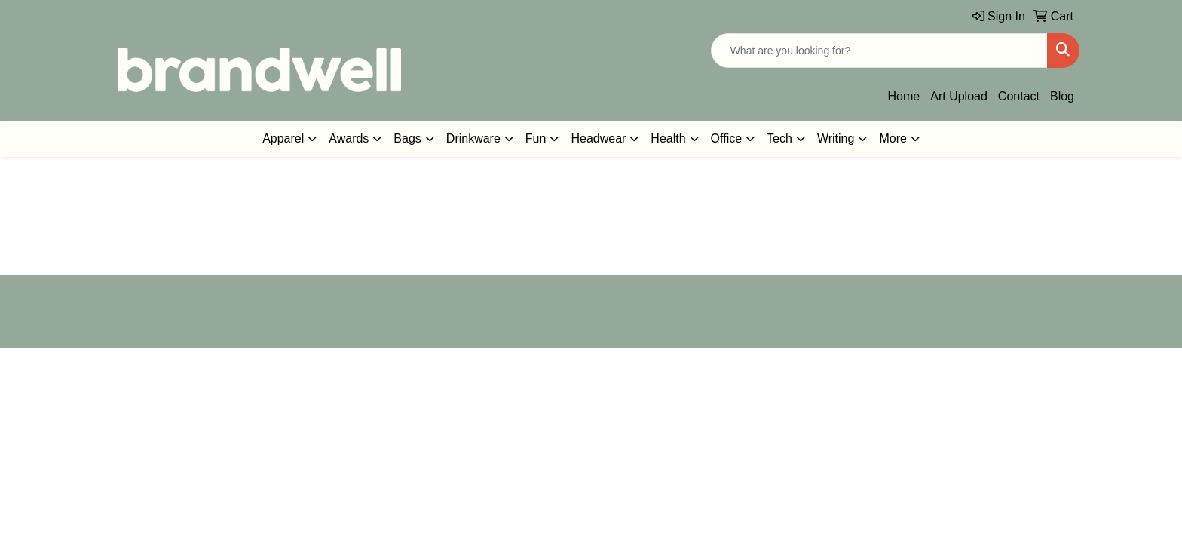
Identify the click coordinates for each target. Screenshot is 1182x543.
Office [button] (727, 138)
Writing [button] (836, 138)
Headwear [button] (598, 138)
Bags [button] (407, 138)
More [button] (892, 138)
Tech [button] (779, 138)
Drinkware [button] (473, 138)
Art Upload (959, 96)
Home (904, 96)
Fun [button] (536, 138)
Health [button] (668, 138)
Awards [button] (349, 138)
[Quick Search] (879, 50)
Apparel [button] (283, 138)
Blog (1062, 96)
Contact (1019, 96)
